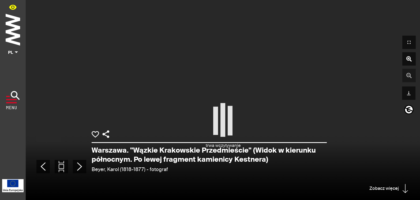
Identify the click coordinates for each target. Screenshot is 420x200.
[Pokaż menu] (13, 100)
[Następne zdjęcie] (79, 166)
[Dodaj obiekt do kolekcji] (95, 134)
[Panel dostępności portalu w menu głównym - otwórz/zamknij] (13, 7)
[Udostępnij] (106, 134)
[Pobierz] (408, 92)
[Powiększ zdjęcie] (409, 59)
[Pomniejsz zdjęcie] (409, 75)
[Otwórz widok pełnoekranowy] (409, 42)
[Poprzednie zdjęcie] (43, 166)
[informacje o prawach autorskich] (409, 109)
